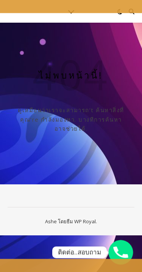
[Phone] (121, 252)
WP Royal (85, 221)
